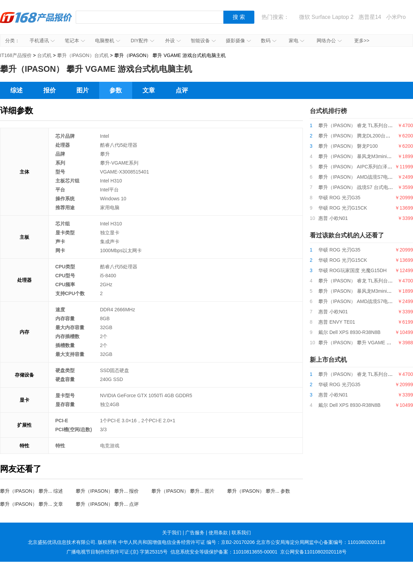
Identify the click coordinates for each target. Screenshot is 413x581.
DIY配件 (142, 40)
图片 (82, 90)
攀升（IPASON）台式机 (83, 55)
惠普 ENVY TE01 (336, 322)
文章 (148, 90)
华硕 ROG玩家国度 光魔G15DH (352, 270)
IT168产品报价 (36, 22)
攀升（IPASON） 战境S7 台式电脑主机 (360, 187)
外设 (173, 40)
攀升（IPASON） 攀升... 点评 (107, 504)
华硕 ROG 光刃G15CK (342, 208)
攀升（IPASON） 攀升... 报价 (107, 491)
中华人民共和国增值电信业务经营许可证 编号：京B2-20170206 (186, 542)
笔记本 (75, 40)
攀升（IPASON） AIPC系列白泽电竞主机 (362, 166)
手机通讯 (42, 40)
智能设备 (203, 40)
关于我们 (171, 532)
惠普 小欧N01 (333, 218)
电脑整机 (107, 40)
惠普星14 (370, 17)
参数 (115, 90)
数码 (268, 40)
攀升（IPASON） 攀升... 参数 (258, 491)
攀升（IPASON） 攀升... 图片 (182, 491)
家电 (296, 40)
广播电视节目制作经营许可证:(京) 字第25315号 (117, 552)
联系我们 (241, 532)
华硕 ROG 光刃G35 (339, 197)
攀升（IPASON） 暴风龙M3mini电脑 (357, 156)
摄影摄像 (238, 40)
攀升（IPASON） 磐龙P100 (348, 146)
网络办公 (329, 40)
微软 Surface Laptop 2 (326, 17)
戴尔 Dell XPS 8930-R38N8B (349, 332)
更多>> (361, 40)
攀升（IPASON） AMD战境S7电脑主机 (360, 177)
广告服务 (194, 532)
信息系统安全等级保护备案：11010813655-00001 (223, 552)
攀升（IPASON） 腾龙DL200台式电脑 (359, 135)
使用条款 (218, 532)
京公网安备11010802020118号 (313, 552)
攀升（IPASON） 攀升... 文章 (31, 504)
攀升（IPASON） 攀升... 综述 (31, 491)
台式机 (44, 55)
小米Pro (396, 17)
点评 (182, 90)
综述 (16, 90)
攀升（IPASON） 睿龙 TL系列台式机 (358, 125)
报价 (49, 90)
